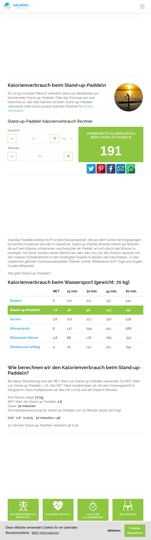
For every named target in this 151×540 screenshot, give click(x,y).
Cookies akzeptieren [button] (135, 530)
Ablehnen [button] (114, 530)
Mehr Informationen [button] (45, 532)
